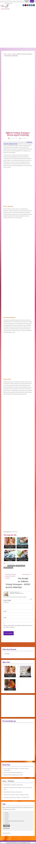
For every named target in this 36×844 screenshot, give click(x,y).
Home (4, 54)
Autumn (7, 817)
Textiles (14, 54)
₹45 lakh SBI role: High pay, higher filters (13, 784)
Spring (6, 812)
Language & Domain (27, 1)
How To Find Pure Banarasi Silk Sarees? (13, 772)
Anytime (7, 823)
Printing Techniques (20, 565)
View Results (6, 828)
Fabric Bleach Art (26, 574)
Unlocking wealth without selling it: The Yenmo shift (16, 797)
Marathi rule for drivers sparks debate (13, 792)
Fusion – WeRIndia (8, 781)
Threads (6, 653)
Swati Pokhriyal (24, 138)
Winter (6, 819)
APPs (32, 1)
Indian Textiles (11, 565)
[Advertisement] (18, 29)
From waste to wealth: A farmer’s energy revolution (16, 794)
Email (5, 617)
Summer (7, 814)
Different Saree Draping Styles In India (13, 774)
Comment (6, 602)
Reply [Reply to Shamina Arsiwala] (31, 599)
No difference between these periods (14, 821)
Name (5, 611)
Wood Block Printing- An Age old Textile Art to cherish (10, 576)
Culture (9, 54)
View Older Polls (6, 833)
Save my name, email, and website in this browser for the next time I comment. (17, 626)
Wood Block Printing (8, 567)
